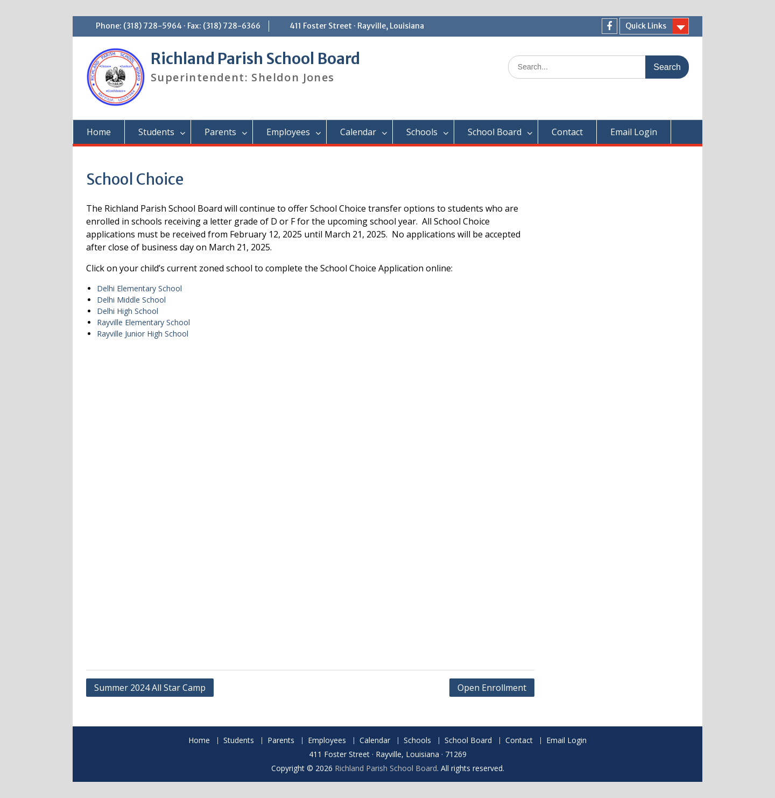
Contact (567, 132)
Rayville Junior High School (142, 333)
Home (99, 132)
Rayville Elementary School (143, 322)
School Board (495, 132)
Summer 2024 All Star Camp (150, 688)
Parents (220, 132)
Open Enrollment (491, 688)
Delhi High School (127, 311)
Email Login (633, 132)
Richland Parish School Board (255, 58)
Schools (422, 132)
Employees (288, 132)
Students (156, 132)
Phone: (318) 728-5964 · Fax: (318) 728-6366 (178, 26)
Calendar (358, 132)
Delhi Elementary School (139, 288)
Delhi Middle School (131, 300)
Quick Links (645, 26)
